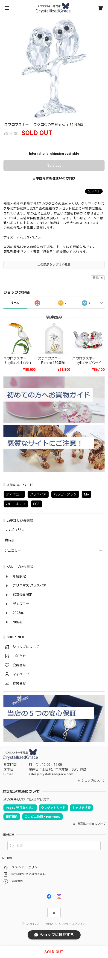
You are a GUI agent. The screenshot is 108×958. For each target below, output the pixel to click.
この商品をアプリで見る (54, 264)
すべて (15, 302)
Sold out (54, 165)
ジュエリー (13, 550)
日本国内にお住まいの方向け (53, 178)
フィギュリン (14, 530)
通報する (98, 277)
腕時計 (10, 540)
